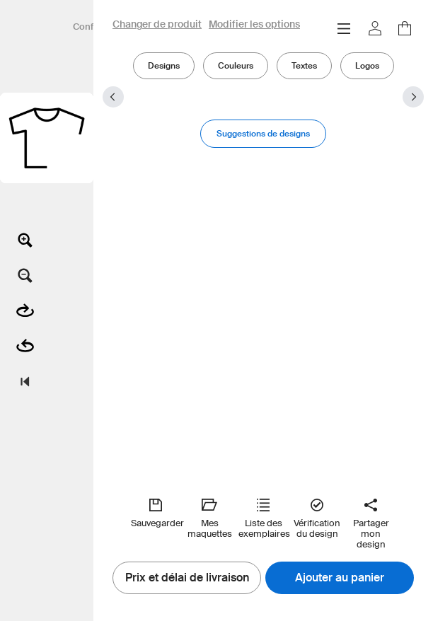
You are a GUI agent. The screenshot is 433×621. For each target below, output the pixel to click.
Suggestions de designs (263, 133)
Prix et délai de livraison (187, 578)
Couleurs (235, 65)
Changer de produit (157, 25)
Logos (367, 65)
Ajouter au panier (339, 578)
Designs (164, 65)
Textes (304, 65)
